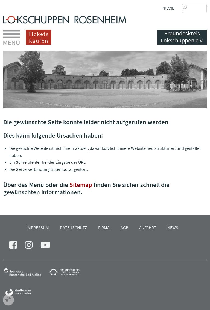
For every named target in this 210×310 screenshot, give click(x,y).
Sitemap (80, 185)
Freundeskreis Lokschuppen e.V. (182, 37)
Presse (168, 8)
